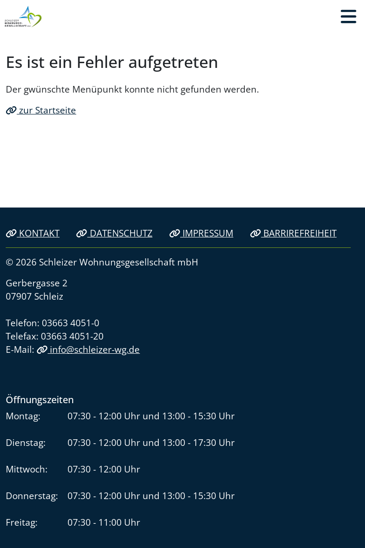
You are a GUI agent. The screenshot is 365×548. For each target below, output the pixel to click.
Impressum (201, 233)
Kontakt (32, 233)
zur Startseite (41, 110)
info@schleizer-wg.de (88, 349)
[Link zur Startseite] (23, 16)
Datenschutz (114, 233)
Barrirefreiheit (293, 233)
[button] (348, 16)
